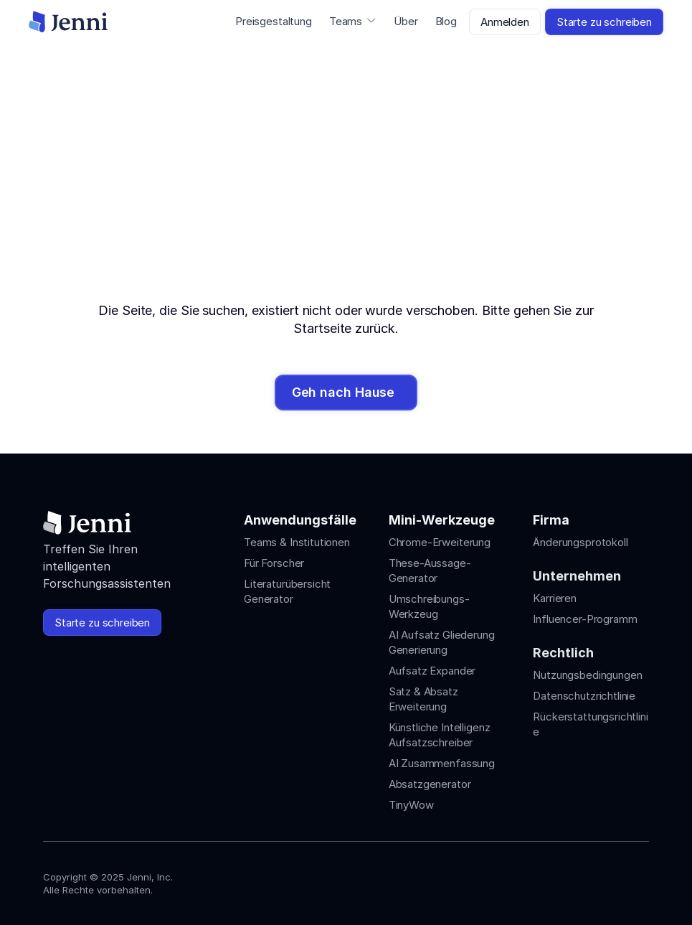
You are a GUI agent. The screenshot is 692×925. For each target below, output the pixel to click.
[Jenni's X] (614, 880)
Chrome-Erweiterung (439, 542)
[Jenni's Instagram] (537, 880)
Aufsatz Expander (432, 670)
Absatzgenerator (430, 784)
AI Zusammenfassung (442, 763)
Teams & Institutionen (297, 542)
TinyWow (411, 805)
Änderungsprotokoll (580, 542)
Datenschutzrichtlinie (584, 696)
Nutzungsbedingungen (587, 675)
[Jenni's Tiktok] (588, 880)
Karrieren (555, 598)
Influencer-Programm (585, 619)
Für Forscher (274, 563)
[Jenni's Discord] (640, 880)
